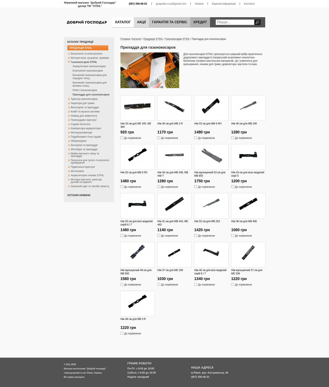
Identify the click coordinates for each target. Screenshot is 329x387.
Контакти (249, 4)
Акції (141, 22)
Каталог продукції (80, 42)
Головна (125, 39)
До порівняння (132, 137)
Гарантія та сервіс (169, 22)
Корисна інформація (224, 4)
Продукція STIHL (80, 48)
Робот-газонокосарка (85, 90)
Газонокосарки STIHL (177, 39)
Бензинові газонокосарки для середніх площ (90, 77)
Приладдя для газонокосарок (91, 94)
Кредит (200, 22)
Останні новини (78, 195)
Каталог (123, 22)
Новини (199, 4)
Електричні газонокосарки (88, 70)
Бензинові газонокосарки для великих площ (90, 84)
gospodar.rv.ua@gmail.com (171, 4)
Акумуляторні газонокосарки (89, 66)
